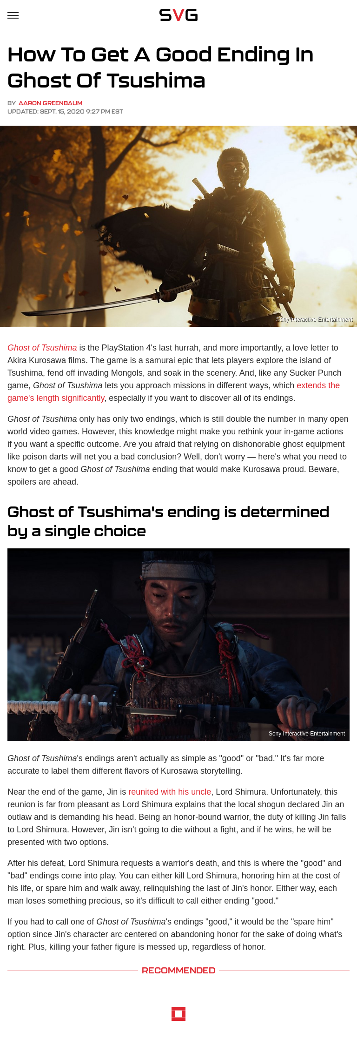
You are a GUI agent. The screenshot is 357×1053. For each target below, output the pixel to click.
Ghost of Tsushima (42, 347)
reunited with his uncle (169, 791)
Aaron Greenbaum (50, 103)
